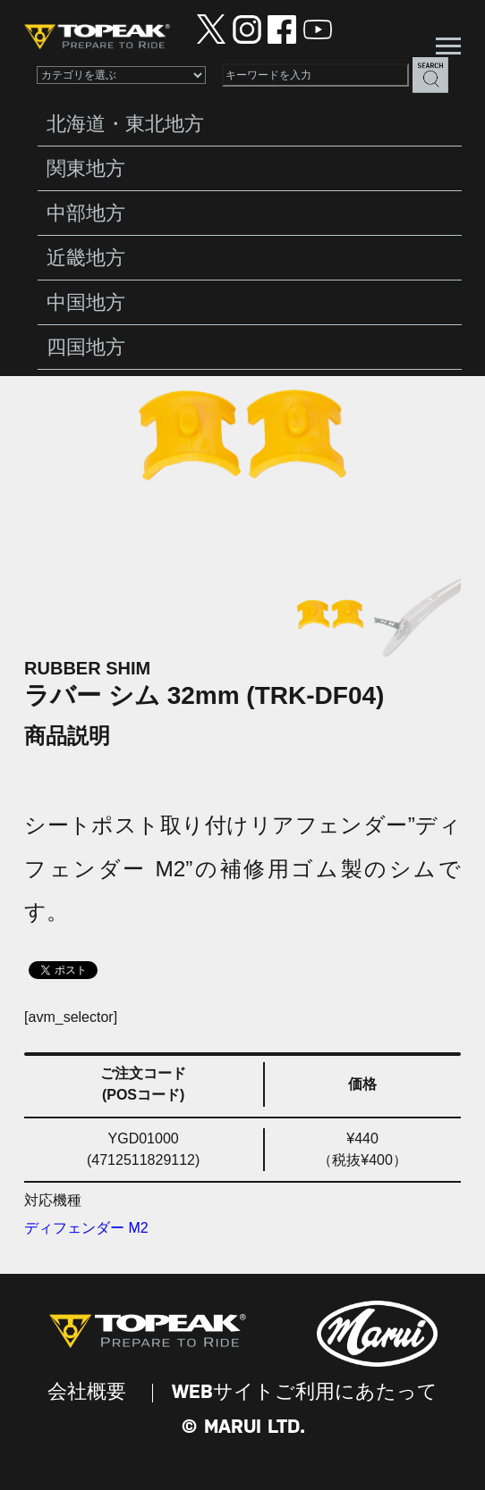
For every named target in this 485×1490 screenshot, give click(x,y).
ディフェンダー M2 (86, 1227)
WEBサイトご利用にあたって (305, 1393)
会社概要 (86, 1393)
